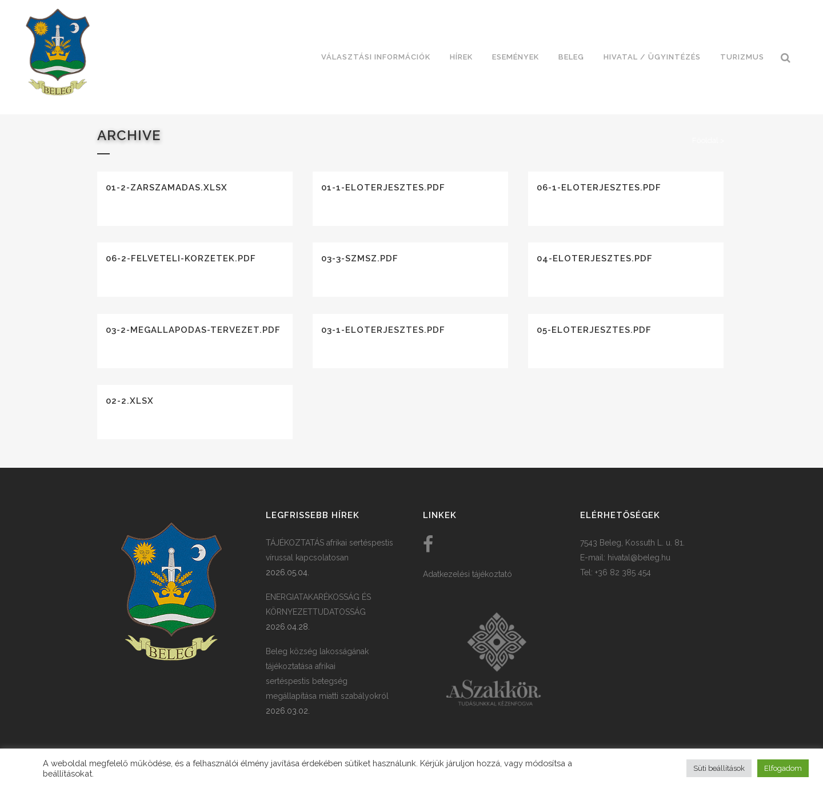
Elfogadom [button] (783, 768)
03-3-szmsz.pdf (359, 258)
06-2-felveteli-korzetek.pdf (181, 258)
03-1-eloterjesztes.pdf (383, 330)
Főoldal (705, 140)
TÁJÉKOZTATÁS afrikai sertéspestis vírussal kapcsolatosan (329, 550)
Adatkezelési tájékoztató (467, 574)
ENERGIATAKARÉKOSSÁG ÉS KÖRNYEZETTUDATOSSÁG (318, 604)
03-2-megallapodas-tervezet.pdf (193, 330)
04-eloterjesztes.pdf (595, 258)
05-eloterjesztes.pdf (594, 330)
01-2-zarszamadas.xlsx (166, 187)
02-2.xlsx (130, 401)
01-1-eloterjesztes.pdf (383, 187)
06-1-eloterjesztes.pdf (599, 187)
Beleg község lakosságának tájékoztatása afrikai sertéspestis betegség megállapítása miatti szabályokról (327, 674)
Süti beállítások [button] (719, 768)
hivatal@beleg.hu (639, 557)
